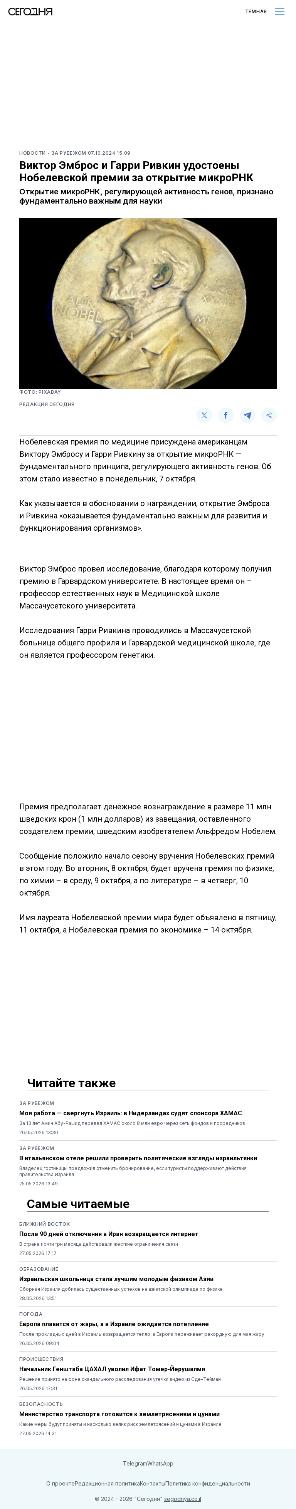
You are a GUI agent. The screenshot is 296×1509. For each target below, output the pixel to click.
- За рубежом (67, 153)
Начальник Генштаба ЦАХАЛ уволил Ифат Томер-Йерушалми (112, 1369)
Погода (30, 1314)
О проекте (60, 1483)
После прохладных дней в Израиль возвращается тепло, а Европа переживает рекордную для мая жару (141, 1334)
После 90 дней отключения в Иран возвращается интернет (108, 1234)
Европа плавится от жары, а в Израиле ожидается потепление (114, 1324)
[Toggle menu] (279, 11)
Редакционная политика (107, 1483)
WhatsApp (160, 1463)
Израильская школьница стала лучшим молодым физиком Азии (116, 1279)
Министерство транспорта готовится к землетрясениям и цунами (119, 1414)
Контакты (152, 1483)
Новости (33, 153)
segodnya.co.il (182, 1499)
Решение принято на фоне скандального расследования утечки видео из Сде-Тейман (120, 1379)
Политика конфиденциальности (207, 1483)
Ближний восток (44, 1224)
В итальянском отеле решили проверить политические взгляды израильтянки (138, 1158)
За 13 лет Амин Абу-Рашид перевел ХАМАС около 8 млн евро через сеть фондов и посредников (132, 1123)
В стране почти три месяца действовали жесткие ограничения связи (98, 1244)
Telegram (135, 1463)
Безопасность (41, 1404)
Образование (39, 1269)
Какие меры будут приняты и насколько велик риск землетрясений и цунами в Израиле (120, 1424)
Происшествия (41, 1359)
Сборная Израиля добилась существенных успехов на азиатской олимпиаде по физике (121, 1289)
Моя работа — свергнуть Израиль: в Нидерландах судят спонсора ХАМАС (130, 1113)
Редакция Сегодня (47, 404)
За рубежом (36, 1103)
